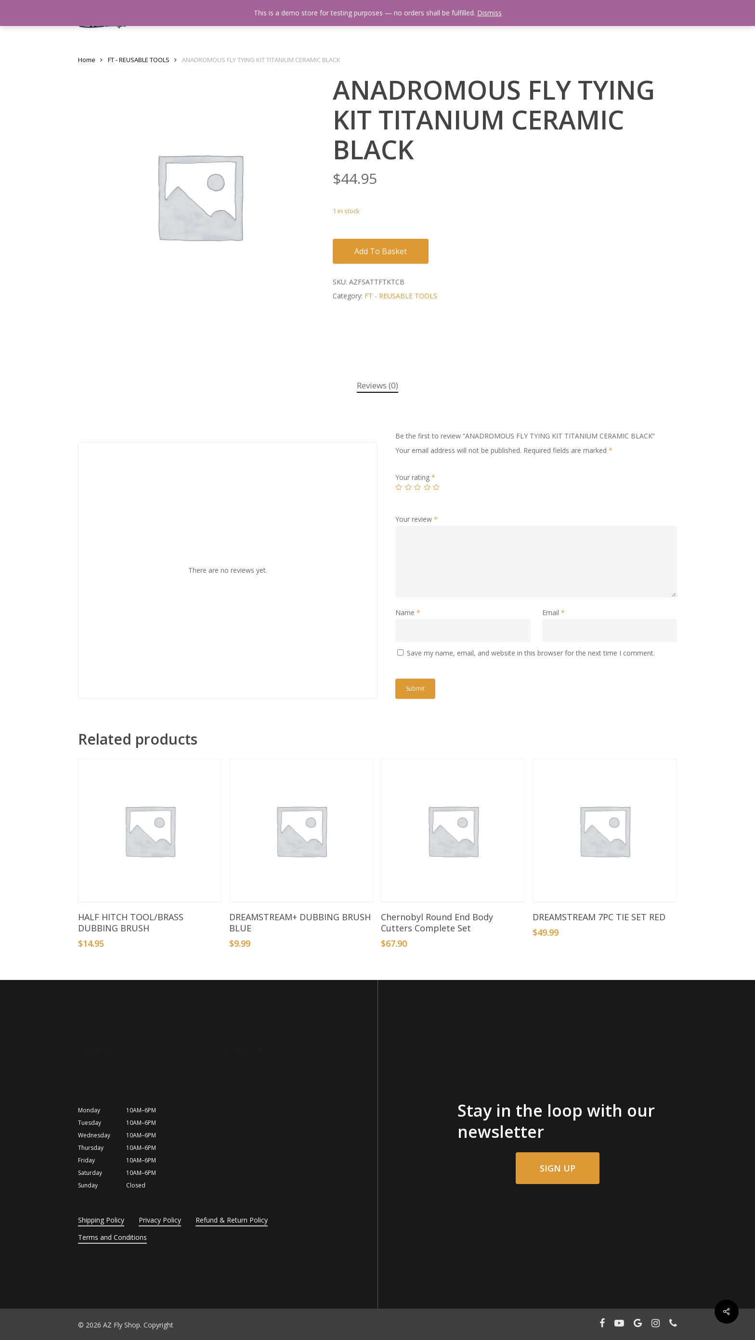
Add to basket (380, 251)
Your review (416, 519)
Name (407, 612)
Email (553, 612)
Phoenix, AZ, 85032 (108, 1087)
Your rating (415, 477)
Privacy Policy (160, 1219)
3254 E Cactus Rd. (106, 1064)
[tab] (377, 386)
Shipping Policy (101, 1219)
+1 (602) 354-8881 (243, 1064)
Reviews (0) (377, 385)
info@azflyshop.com (246, 1077)
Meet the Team (239, 1100)
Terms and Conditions (112, 1237)
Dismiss (489, 12)
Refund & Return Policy (231, 1219)
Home (86, 59)
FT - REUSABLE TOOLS (138, 59)
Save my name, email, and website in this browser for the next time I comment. (531, 652)
